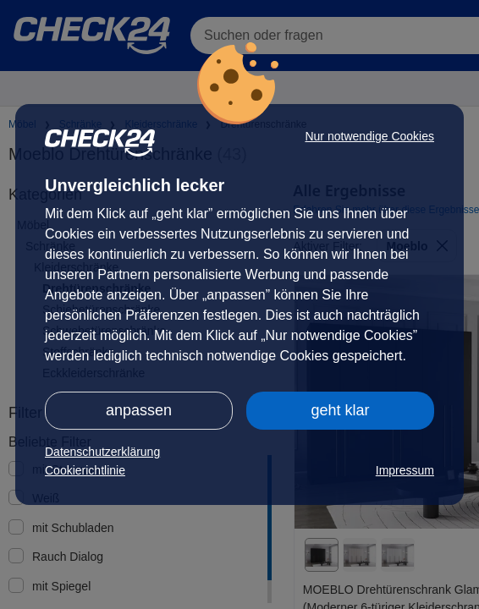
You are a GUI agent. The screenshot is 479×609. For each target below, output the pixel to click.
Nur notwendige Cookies (369, 136)
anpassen (139, 410)
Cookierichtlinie (85, 470)
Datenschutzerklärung (102, 451)
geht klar (340, 410)
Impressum (405, 470)
